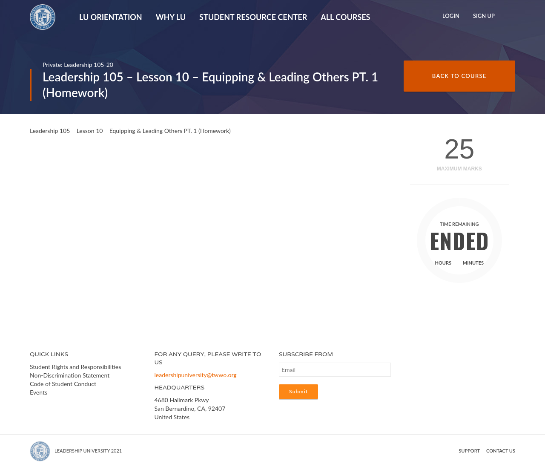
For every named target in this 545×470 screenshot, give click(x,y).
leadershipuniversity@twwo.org (196, 374)
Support (469, 450)
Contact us (500, 450)
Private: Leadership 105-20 (78, 64)
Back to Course (459, 75)
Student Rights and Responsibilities (75, 366)
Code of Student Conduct (63, 383)
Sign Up (484, 15)
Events (38, 392)
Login (450, 15)
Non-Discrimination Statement (69, 375)
